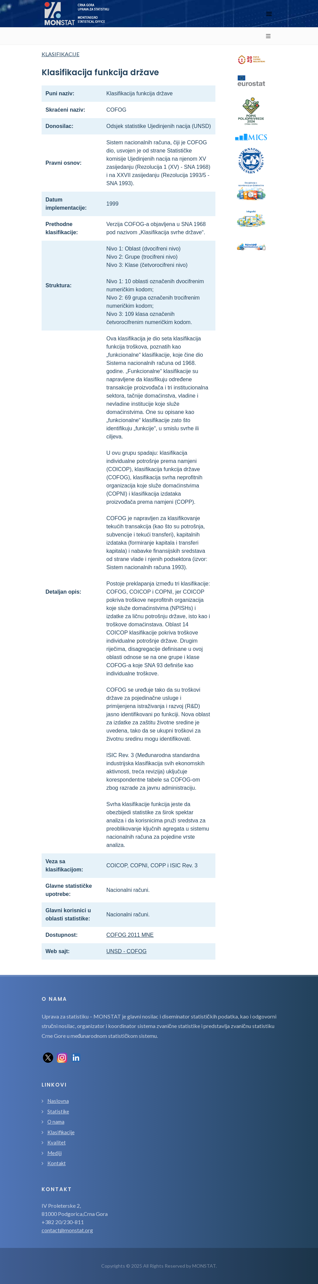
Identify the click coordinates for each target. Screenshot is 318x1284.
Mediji (54, 1153)
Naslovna (58, 1101)
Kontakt (56, 1163)
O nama (55, 1122)
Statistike (58, 1111)
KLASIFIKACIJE (60, 54)
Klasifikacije (61, 1132)
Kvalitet (56, 1142)
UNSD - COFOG (126, 951)
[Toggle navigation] (269, 14)
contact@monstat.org (67, 1230)
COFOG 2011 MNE (130, 935)
